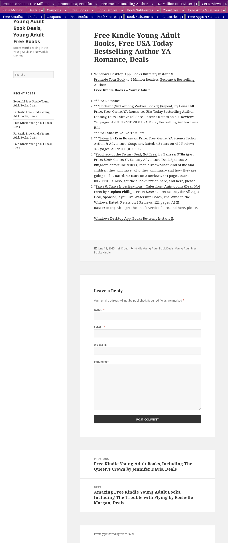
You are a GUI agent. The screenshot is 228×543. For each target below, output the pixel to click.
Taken (104, 138)
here (179, 181)
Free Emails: (13, 16)
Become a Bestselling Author (124, 3)
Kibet (124, 248)
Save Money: (13, 10)
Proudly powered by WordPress (114, 534)
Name (99, 310)
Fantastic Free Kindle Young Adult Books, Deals (31, 114)
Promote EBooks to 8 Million (26, 3)
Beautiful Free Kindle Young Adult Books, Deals (31, 103)
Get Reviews (212, 3)
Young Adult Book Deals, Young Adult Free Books (28, 31)
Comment (101, 362)
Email (100, 327)
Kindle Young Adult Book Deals (154, 248)
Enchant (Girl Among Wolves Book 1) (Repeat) (136, 106)
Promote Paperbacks (75, 3)
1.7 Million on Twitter (174, 3)
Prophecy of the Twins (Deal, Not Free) (126, 154)
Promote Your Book (109, 79)
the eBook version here (148, 181)
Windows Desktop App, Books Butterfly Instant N (133, 74)
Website (100, 345)
